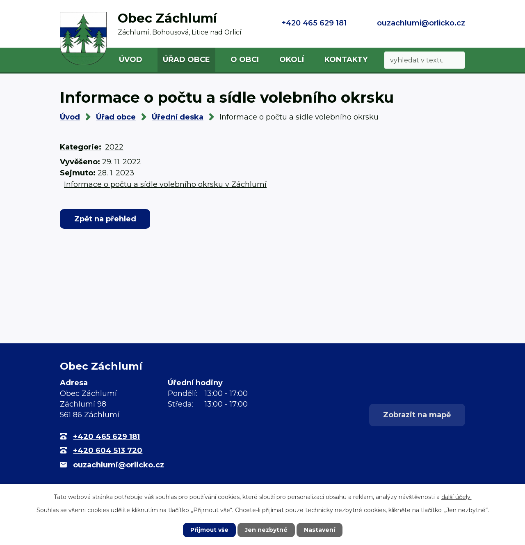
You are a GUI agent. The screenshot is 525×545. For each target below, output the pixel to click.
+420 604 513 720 (107, 450)
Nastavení (320, 530)
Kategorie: (80, 147)
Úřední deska (177, 117)
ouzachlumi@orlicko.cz (421, 23)
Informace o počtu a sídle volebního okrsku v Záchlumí (165, 184)
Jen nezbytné (266, 530)
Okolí (291, 59)
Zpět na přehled (106, 218)
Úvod (130, 59)
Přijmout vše (209, 530)
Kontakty (346, 59)
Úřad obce (186, 59)
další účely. (456, 497)
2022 (114, 147)
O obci (245, 59)
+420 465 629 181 (314, 23)
